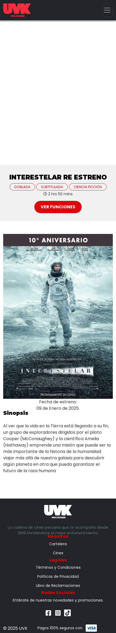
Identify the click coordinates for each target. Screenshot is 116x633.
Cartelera (58, 544)
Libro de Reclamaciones (58, 585)
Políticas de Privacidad (58, 576)
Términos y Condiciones (58, 567)
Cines (58, 553)
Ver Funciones (58, 207)
